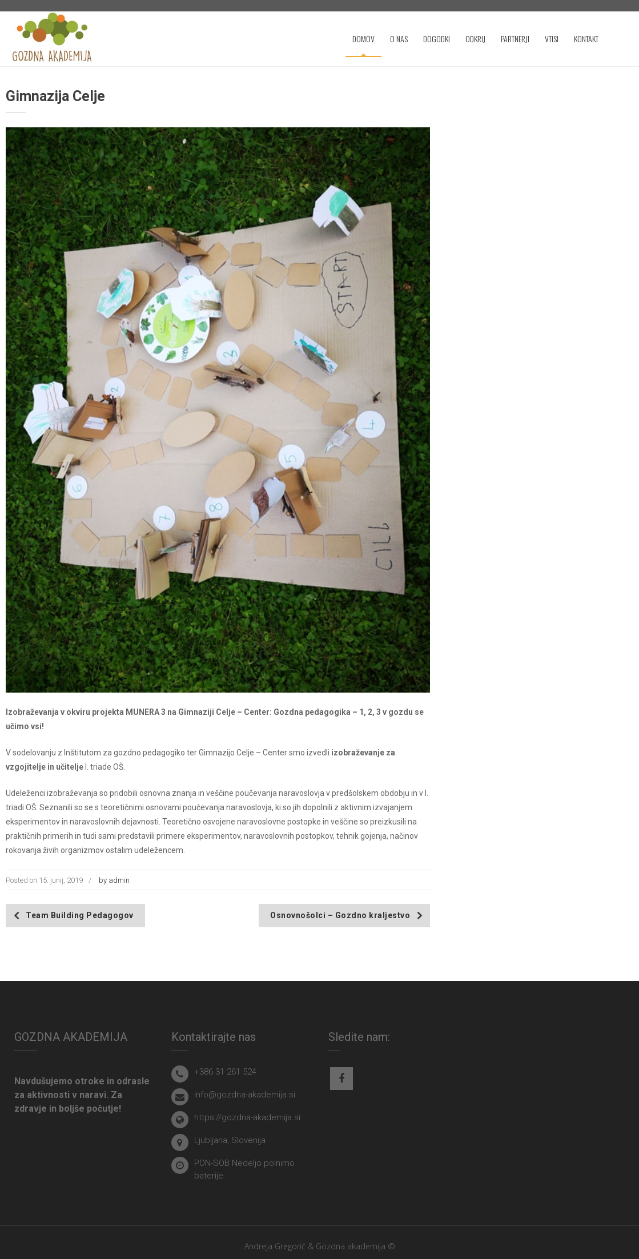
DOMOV (363, 39)
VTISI (551, 39)
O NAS (399, 39)
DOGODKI (436, 39)
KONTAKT (586, 39)
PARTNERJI (515, 39)
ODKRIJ (475, 39)
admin (119, 880)
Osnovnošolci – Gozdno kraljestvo (340, 915)
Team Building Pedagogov (80, 915)
